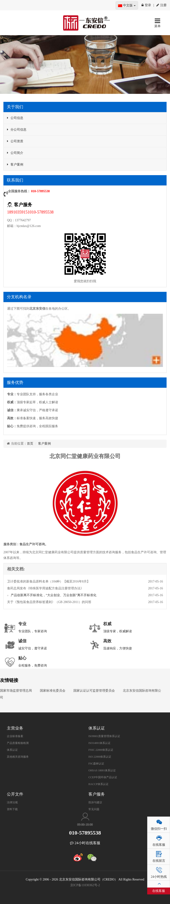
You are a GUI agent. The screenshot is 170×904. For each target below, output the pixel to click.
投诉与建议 (95, 802)
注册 (161, 5)
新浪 (78, 857)
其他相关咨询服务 (18, 756)
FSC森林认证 (96, 763)
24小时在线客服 (85, 843)
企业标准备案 (15, 736)
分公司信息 (18, 129)
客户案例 (16, 164)
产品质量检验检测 (18, 743)
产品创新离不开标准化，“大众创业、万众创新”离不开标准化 (53, 595)
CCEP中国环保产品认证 (102, 777)
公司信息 (16, 118)
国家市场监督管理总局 (16, 690)
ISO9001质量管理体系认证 (104, 736)
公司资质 (16, 141)
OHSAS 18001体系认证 (102, 770)
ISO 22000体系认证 (99, 756)
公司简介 (16, 153)
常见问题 (93, 809)
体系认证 (12, 749)
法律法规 (12, 802)
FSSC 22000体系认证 (100, 749)
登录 (146, 5)
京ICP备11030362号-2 (85, 885)
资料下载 (12, 809)
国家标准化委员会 (52, 690)
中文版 (127, 5)
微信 (92, 857)
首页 (30, 443)
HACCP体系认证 (98, 784)
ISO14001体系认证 (99, 743)
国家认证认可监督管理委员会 (94, 690)
